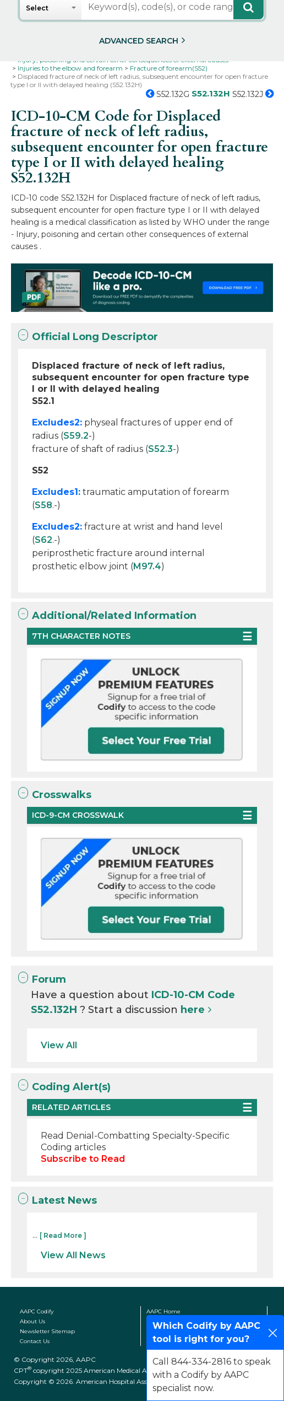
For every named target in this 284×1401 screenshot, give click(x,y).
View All (59, 1045)
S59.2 (76, 435)
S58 (43, 505)
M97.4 (147, 566)
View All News (73, 1255)
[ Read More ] (63, 1235)
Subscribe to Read (83, 1159)
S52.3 (160, 449)
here (193, 1010)
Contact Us (35, 1341)
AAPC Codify (36, 1311)
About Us (32, 1321)
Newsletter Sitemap (47, 1331)
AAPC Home (163, 1311)
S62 (43, 540)
